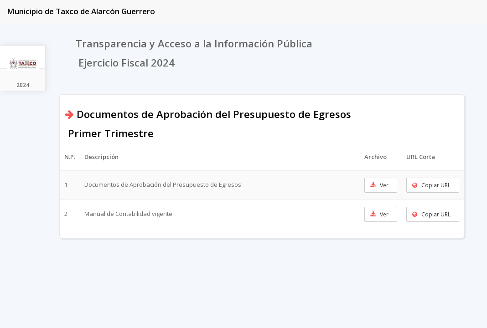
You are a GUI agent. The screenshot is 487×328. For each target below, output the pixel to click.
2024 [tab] (22, 85)
